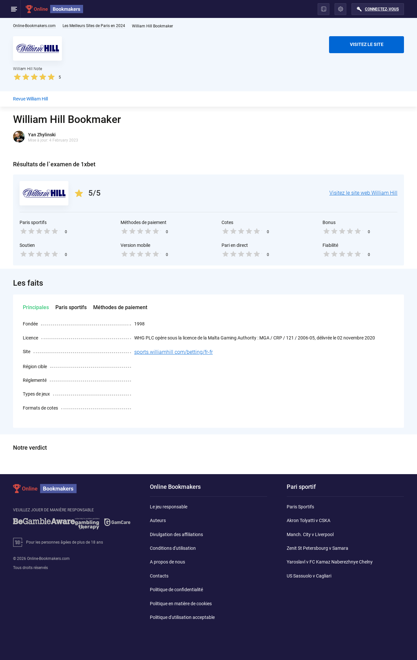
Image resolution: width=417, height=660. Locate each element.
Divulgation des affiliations (176, 534)
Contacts (159, 575)
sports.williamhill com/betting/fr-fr (173, 352)
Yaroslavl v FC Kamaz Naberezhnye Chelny (330, 561)
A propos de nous (167, 561)
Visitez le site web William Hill (363, 193)
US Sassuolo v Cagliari (309, 575)
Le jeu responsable (168, 506)
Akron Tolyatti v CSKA (308, 520)
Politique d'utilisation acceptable (182, 617)
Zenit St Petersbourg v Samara (317, 548)
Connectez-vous (382, 9)
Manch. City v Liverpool (310, 534)
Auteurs (158, 520)
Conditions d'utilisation (173, 548)
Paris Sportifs (300, 506)
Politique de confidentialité (176, 589)
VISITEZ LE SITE (366, 44)
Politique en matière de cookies (181, 603)
